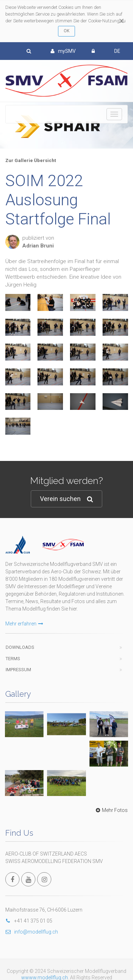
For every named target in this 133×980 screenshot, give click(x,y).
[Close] (121, 21)
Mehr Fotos (111, 711)
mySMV (63, 51)
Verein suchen (66, 499)
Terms (13, 641)
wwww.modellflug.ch (44, 879)
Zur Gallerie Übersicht (30, 160)
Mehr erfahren (24, 606)
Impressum (18, 652)
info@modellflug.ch (31, 833)
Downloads (20, 629)
